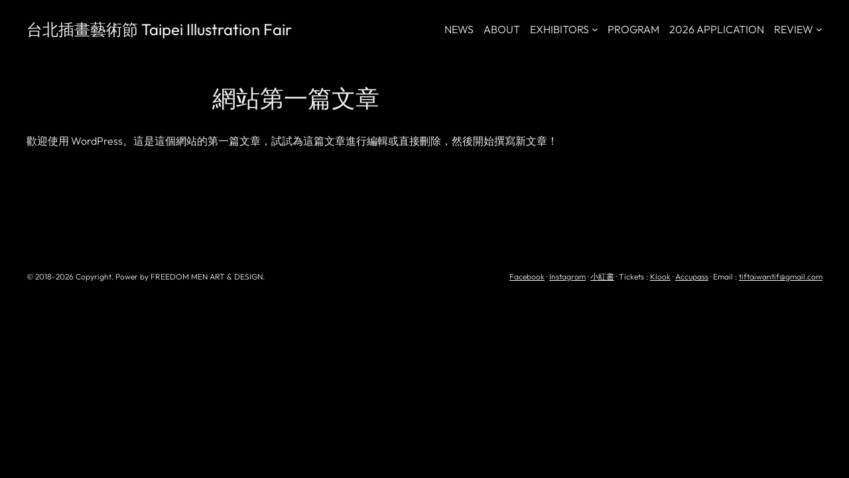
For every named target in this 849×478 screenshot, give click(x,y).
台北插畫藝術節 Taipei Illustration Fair (159, 29)
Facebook (527, 276)
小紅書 (602, 276)
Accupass (691, 276)
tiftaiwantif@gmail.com (780, 276)
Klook (660, 276)
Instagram (567, 276)
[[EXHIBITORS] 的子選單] (595, 29)
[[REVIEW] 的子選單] (819, 29)
